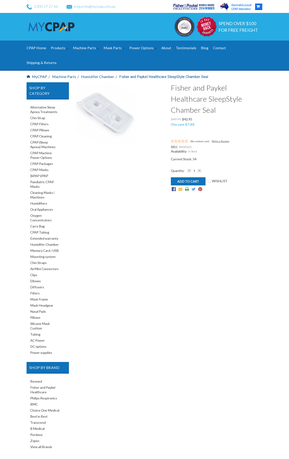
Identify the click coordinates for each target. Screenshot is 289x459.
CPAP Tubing (39, 232)
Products (59, 48)
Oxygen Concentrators (41, 217)
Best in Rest (39, 416)
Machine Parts (86, 48)
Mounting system (42, 257)
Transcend (38, 422)
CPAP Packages (41, 164)
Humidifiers (38, 203)
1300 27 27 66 (42, 6)
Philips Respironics (43, 398)
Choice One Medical (44, 410)
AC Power (37, 340)
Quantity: (178, 171)
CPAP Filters (39, 124)
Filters (35, 293)
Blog (204, 48)
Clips (33, 275)
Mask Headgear (41, 305)
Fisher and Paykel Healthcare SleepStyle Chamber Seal (163, 77)
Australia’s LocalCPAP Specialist (241, 6)
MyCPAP (37, 76)
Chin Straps (38, 263)
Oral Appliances (41, 209)
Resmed (36, 381)
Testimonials (186, 48)
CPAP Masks (39, 170)
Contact (219, 48)
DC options (38, 346)
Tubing (35, 334)
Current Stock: (183, 159)
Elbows (35, 281)
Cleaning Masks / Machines (42, 195)
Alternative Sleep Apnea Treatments (43, 109)
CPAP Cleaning (41, 136)
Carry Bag (37, 226)
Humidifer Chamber (97, 76)
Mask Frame (39, 299)
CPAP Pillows (39, 130)
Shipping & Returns (42, 63)
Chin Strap (37, 118)
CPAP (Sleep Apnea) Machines (42, 144)
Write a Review (220, 141)
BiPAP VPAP (39, 176)
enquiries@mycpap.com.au (91, 6)
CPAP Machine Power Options (41, 155)
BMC (34, 404)
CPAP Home (36, 48)
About (166, 48)
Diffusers (37, 287)
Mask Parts (114, 48)
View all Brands (41, 447)
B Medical (37, 429)
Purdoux (36, 435)
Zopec (35, 441)
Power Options (143, 48)
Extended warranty (44, 238)
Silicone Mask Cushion (40, 326)
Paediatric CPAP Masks (42, 184)
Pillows (35, 317)
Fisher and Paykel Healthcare (42, 389)
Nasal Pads (38, 311)
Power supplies (41, 353)
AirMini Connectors (44, 269)
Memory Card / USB (44, 251)
